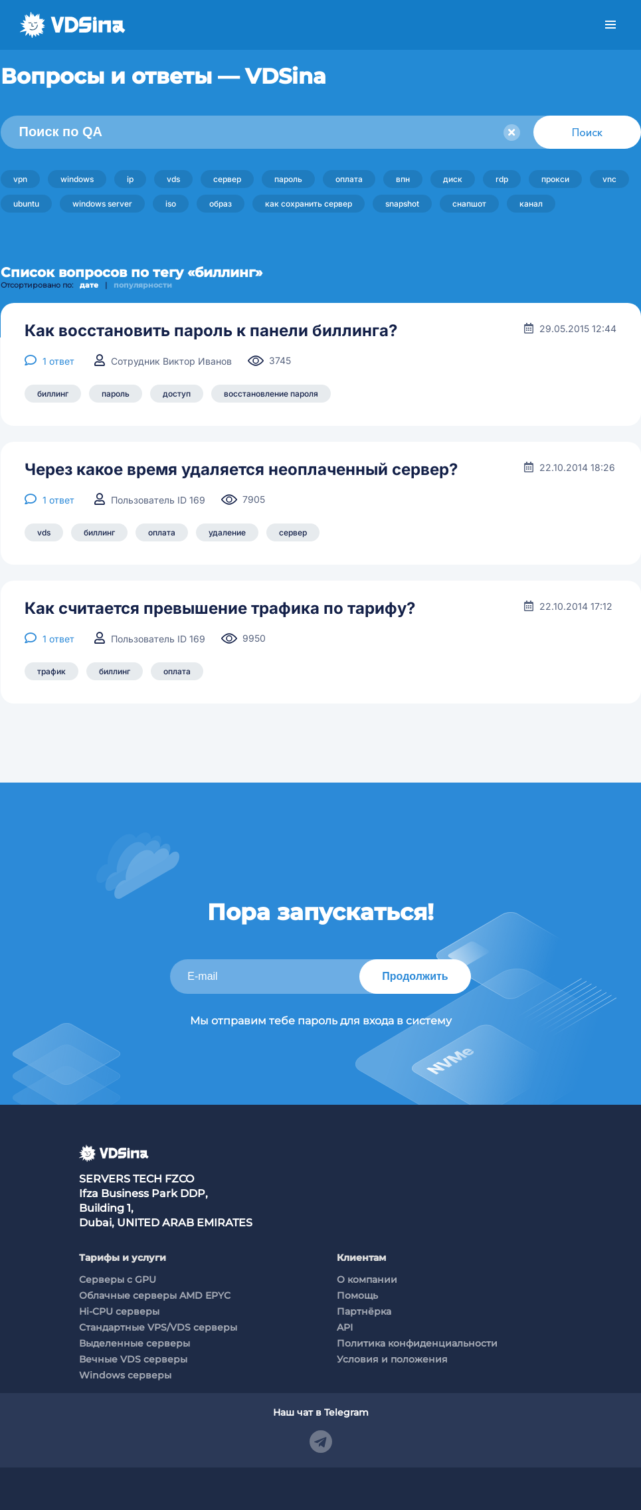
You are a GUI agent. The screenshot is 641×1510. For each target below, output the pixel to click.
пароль (288, 179)
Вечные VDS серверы (133, 1359)
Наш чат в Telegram (321, 1412)
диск (452, 179)
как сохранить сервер (308, 204)
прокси (555, 179)
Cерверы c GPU (117, 1279)
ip (130, 179)
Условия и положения (392, 1359)
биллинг (52, 394)
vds (173, 179)
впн (403, 179)
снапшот (469, 204)
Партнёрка (364, 1311)
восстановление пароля (271, 394)
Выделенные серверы (134, 1343)
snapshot (402, 204)
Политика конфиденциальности (417, 1343)
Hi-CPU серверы (119, 1311)
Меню (610, 25)
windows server (102, 204)
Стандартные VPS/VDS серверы (158, 1327)
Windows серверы (125, 1375)
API (345, 1327)
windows (77, 179)
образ (220, 204)
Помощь (357, 1295)
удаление (227, 532)
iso (170, 204)
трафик (51, 671)
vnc (609, 179)
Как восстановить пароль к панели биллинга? (211, 331)
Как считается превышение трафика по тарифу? (220, 608)
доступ (177, 394)
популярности (143, 285)
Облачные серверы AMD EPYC (154, 1295)
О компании (367, 1279)
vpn (20, 179)
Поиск (587, 132)
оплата (349, 179)
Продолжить (415, 976)
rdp (502, 179)
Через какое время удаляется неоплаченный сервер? (241, 470)
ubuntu (26, 204)
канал (531, 204)
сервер (227, 179)
